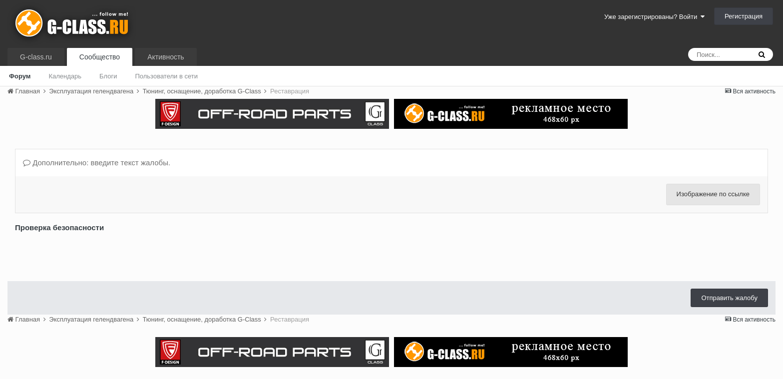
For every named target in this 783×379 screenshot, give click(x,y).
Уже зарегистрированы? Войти (654, 16)
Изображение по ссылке (713, 194)
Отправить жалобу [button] (729, 298)
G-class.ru (36, 57)
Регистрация (744, 16)
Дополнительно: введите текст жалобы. (96, 162)
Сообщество (99, 57)
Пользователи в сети (166, 76)
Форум (19, 76)
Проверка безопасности (59, 227)
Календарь (64, 76)
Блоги (108, 76)
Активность (165, 57)
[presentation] (91, 254)
